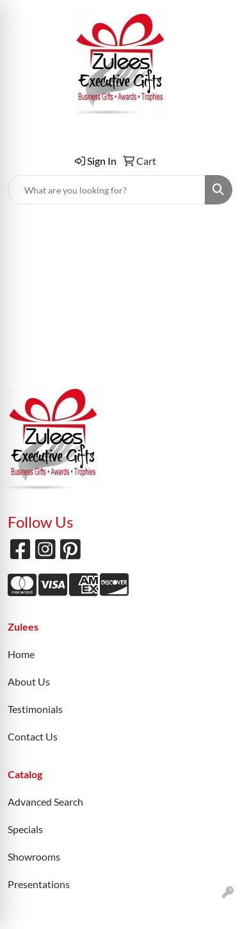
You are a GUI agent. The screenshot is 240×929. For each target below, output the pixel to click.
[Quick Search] (106, 189)
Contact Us (33, 736)
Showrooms (34, 856)
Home (21, 654)
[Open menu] (214, 234)
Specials (25, 829)
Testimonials (35, 709)
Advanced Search (45, 801)
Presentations (39, 884)
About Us (29, 681)
